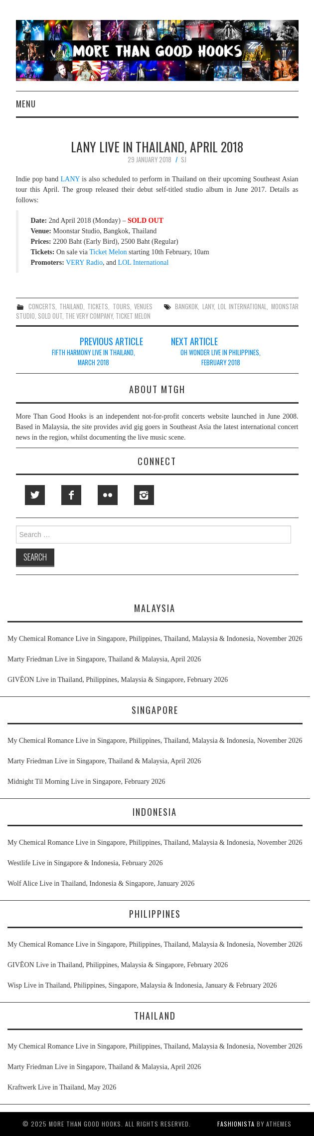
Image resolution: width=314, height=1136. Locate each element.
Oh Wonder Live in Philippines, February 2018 (220, 357)
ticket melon (133, 316)
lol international (242, 306)
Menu (26, 103)
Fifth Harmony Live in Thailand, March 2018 (93, 357)
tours (121, 306)
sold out (50, 316)
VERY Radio (84, 262)
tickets (97, 306)
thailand (71, 306)
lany (208, 306)
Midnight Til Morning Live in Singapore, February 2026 (86, 781)
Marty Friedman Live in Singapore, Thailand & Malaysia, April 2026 (104, 659)
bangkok (186, 306)
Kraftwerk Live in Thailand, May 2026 (61, 1087)
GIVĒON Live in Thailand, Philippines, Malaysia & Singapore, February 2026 (117, 679)
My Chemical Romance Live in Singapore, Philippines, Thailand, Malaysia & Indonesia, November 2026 (155, 638)
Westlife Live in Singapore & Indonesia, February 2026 (84, 863)
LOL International (143, 262)
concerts (41, 306)
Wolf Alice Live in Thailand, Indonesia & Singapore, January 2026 (100, 883)
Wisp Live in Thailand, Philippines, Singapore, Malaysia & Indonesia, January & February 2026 (142, 985)
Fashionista (236, 1124)
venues (143, 306)
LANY (70, 179)
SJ (183, 159)
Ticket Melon (108, 252)
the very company (89, 316)
